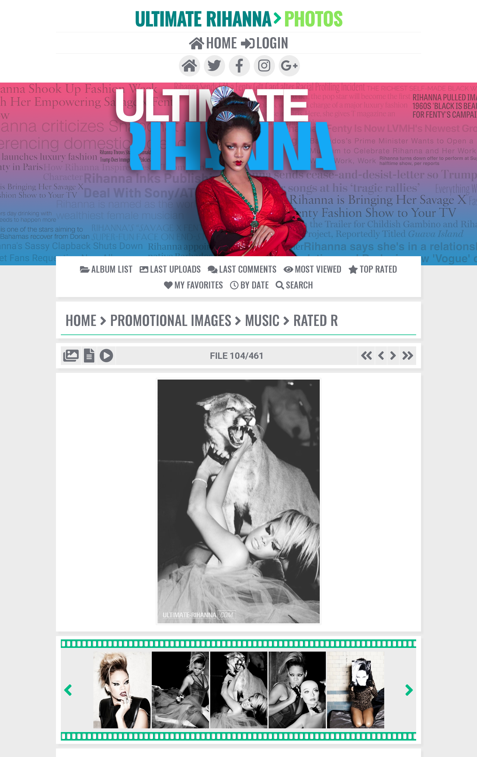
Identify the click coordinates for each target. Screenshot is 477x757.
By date (249, 282)
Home (213, 41)
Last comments (242, 266)
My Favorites (194, 282)
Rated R (312, 317)
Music (260, 317)
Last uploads (172, 266)
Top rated (368, 266)
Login (264, 41)
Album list (110, 266)
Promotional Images (169, 317)
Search (293, 282)
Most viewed (310, 266)
